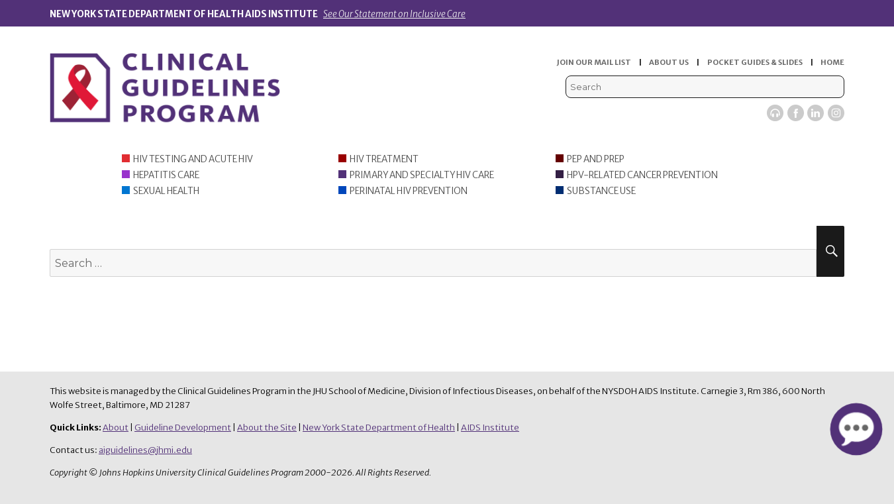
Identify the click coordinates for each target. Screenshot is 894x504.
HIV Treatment (384, 159)
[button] (856, 429)
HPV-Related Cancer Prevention (642, 175)
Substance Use (601, 191)
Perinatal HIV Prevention (409, 191)
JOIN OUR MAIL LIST (594, 62)
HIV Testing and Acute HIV (193, 159)
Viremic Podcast (775, 113)
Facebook (795, 113)
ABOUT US (669, 62)
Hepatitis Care (166, 175)
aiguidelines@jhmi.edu (145, 450)
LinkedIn (815, 113)
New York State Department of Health (379, 427)
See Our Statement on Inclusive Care (394, 14)
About (115, 427)
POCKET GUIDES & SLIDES (755, 62)
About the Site (267, 427)
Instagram (836, 113)
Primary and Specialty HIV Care (422, 175)
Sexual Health (166, 191)
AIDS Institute (490, 427)
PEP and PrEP (595, 159)
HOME (832, 62)
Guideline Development (182, 427)
